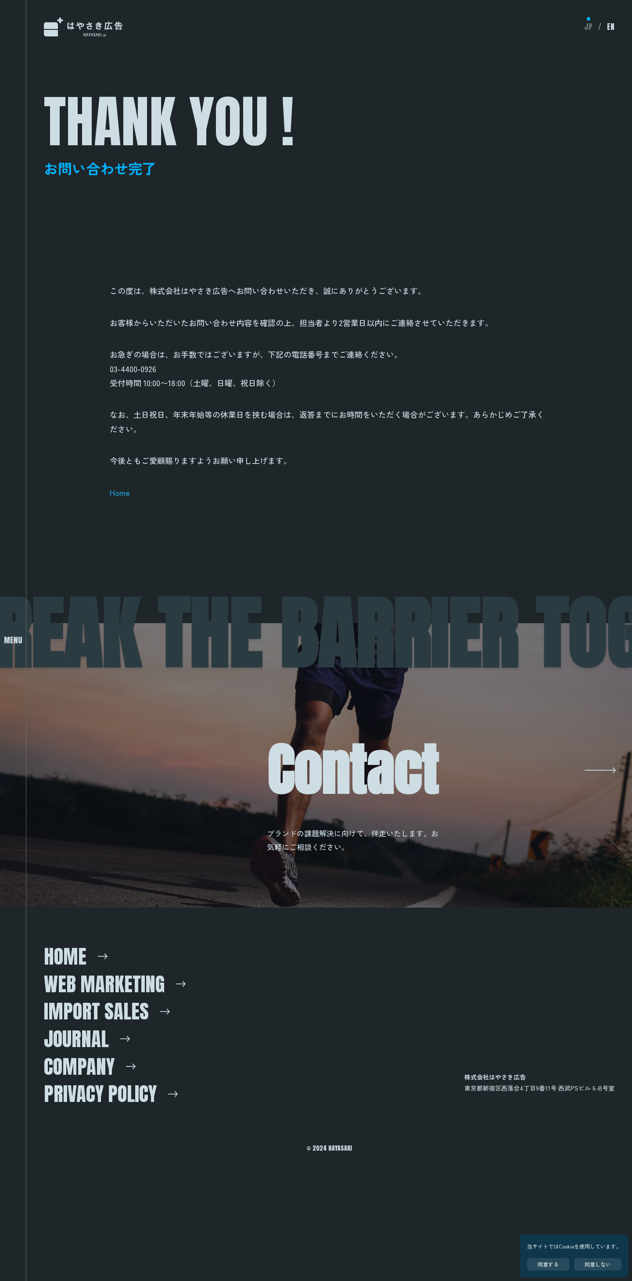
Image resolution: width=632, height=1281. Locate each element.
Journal (85, 1114)
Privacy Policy (115, 1183)
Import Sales (109, 1079)
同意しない (598, 1264)
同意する (548, 1264)
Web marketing (118, 1045)
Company (88, 1148)
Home (120, 492)
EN (610, 26)
